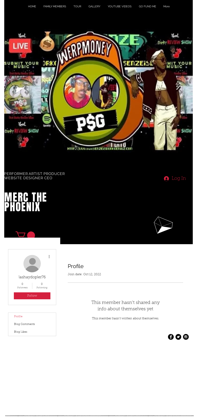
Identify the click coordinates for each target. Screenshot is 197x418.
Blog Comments (24, 324)
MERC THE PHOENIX (25, 202)
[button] (25, 235)
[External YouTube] (96, 212)
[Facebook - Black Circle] (171, 337)
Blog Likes (20, 332)
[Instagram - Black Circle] (186, 337)
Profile (18, 316)
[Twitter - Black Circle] (178, 337)
